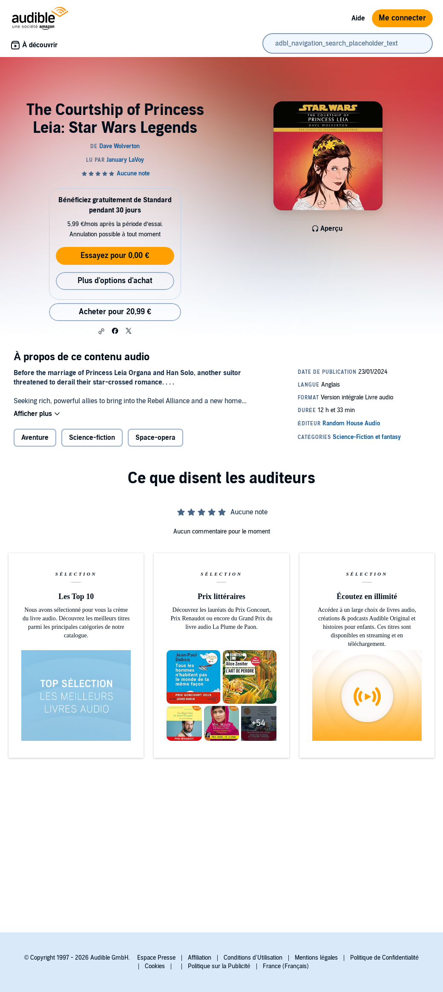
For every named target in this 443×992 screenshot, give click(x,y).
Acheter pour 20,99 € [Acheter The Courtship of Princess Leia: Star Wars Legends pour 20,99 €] (115, 311)
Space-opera (155, 437)
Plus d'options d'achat (115, 280)
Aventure (35, 437)
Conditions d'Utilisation (253, 957)
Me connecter (402, 18)
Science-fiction (92, 437)
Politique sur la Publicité (219, 966)
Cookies (155, 966)
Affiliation (199, 957)
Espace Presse (156, 957)
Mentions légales (316, 957)
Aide (358, 18)
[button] (101, 331)
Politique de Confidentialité (384, 957)
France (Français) (286, 966)
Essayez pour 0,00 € (115, 255)
